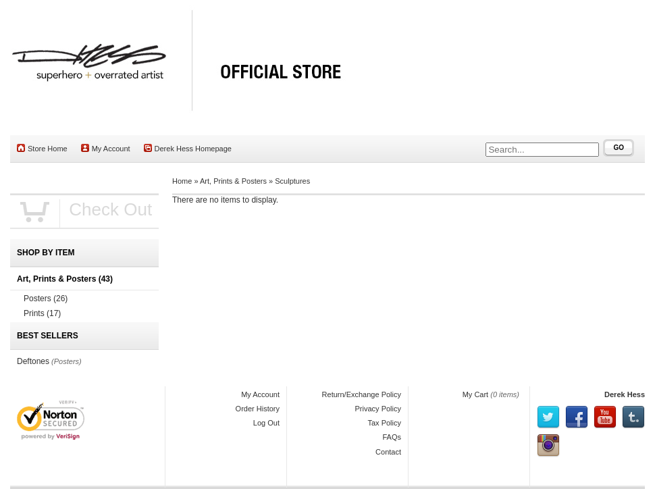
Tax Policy (384, 423)
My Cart (476, 394)
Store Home (42, 148)
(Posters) (66, 361)
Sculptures (292, 181)
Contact (388, 452)
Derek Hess (624, 394)
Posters (46, 298)
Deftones (33, 361)
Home (182, 181)
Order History (258, 409)
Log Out (266, 423)
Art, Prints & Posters (233, 181)
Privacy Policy (378, 409)
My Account (105, 148)
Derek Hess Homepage (188, 148)
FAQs (391, 437)
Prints (42, 313)
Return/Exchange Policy (361, 394)
